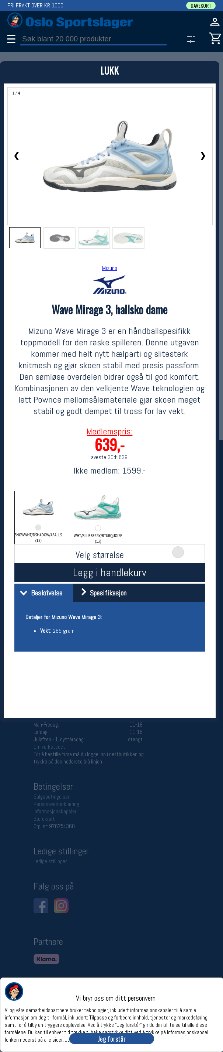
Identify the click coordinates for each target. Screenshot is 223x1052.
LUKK (109, 70)
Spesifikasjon (100, 593)
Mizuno (109, 268)
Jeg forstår (112, 1039)
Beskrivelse (39, 593)
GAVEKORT (201, 5)
